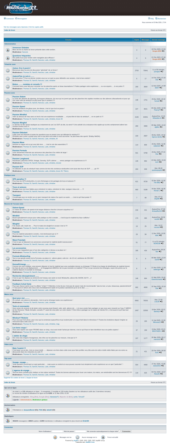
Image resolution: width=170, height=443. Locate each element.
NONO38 (157, 243)
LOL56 (157, 301)
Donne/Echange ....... (21, 264)
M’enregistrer (21, 19)
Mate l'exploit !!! (19, 348)
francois (25, 52)
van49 (157, 260)
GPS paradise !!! (19, 179)
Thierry (65, 171)
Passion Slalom (19, 97)
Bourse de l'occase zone (13, 204)
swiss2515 (157, 366)
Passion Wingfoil (19, 123)
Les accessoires (19, 248)
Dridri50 (86, 421)
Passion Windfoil (19, 115)
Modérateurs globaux (39, 400)
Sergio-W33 (156, 51)
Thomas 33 (27, 60)
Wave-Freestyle (18, 240)
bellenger (157, 269)
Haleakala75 (54, 397)
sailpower (157, 146)
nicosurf (157, 227)
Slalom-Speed (18, 208)
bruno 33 (59, 119)
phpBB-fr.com (90, 442)
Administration (10, 44)
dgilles (157, 127)
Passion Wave (18, 142)
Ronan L (157, 190)
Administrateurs (26, 400)
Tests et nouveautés (20, 306)
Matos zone (8, 294)
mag (57, 324)
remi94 (156, 219)
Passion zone (9, 93)
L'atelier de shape (19, 336)
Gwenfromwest (156, 279)
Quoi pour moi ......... (20, 298)
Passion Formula (19, 151)
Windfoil (15, 216)
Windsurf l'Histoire (20, 318)
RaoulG (157, 374)
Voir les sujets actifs (36, 27)
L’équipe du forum (32, 378)
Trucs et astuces (19, 187)
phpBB (76, 440)
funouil (157, 101)
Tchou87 (81, 397)
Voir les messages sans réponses (16, 27)
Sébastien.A (157, 118)
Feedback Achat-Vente (21, 284)
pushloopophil (157, 170)
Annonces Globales (20, 48)
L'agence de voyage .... (22, 370)
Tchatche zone (10, 64)
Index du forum (9, 30)
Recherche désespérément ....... (25, 276)
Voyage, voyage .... (20, 362)
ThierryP (157, 110)
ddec (157, 235)
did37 (157, 88)
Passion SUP (17, 167)
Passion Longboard (20, 159)
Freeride (15, 232)
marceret (157, 339)
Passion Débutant (19, 133)
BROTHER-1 (157, 331)
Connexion (9, 19)
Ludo (46, 60)
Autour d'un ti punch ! (21, 68)
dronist (58, 163)
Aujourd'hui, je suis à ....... (23, 76)
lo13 (157, 162)
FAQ (151, 19)
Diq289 (157, 199)
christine (52, 60)
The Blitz (157, 182)
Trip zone (7, 358)
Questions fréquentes (21, 56)
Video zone (8, 344)
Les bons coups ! (19, 328)
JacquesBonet (28, 410)
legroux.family (157, 137)
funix (157, 352)
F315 (40, 410)
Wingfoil (15, 224)
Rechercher (160, 19)
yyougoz (157, 71)
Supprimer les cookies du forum (14, 378)
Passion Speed (18, 107)
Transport (16, 195)
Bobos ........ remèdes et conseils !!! (27, 84)
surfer (76, 397)
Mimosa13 (157, 322)
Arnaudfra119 (157, 211)
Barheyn (157, 311)
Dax (156, 80)
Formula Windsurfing (21, 256)
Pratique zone (9, 175)
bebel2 (49, 410)
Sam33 (34, 60)
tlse (157, 251)
